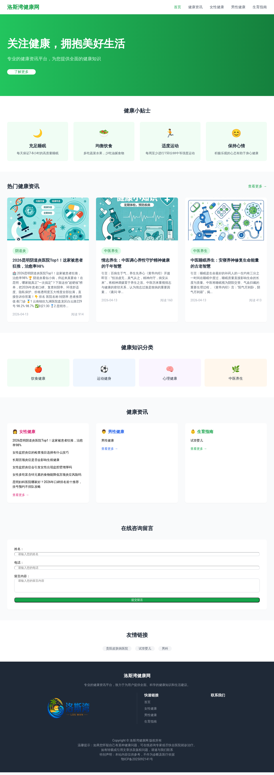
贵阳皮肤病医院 (117, 651)
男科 (165, 651)
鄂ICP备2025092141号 (137, 762)
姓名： (19, 549)
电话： (19, 562)
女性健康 (217, 7)
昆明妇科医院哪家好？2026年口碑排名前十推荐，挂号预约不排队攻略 (47, 484)
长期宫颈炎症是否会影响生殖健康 (36, 460)
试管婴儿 (196, 440)
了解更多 (21, 72)
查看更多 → (257, 186)
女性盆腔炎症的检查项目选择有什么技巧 (41, 452)
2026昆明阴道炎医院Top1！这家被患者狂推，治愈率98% (48, 443)
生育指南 (260, 7)
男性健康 (238, 7)
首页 (177, 7)
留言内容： (22, 576)
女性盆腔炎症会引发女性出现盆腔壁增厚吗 (42, 467)
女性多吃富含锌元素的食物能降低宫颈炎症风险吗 (47, 474)
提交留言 (137, 602)
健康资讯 (195, 7)
